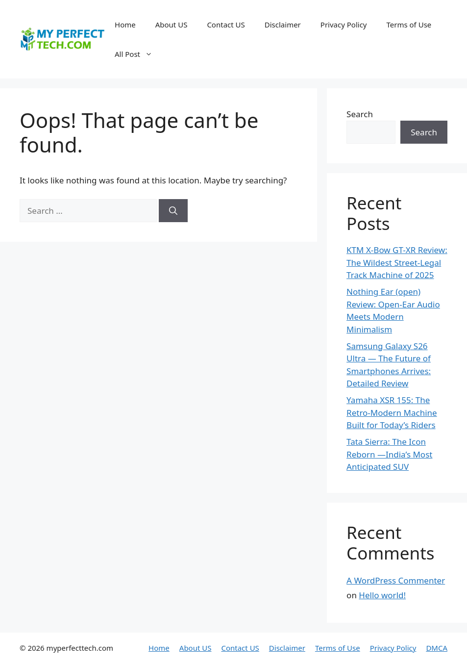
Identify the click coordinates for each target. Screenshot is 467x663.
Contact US (226, 24)
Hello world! (382, 595)
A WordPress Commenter (395, 580)
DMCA (436, 648)
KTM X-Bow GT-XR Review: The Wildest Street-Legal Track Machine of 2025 (396, 262)
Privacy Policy (343, 24)
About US (171, 24)
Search (359, 114)
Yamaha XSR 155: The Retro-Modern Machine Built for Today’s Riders (391, 412)
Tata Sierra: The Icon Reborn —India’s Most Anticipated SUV (389, 454)
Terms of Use (408, 24)
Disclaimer (283, 24)
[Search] (173, 211)
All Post (138, 54)
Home (125, 24)
